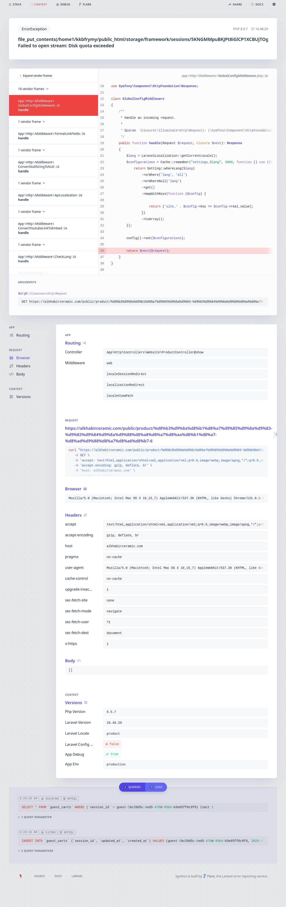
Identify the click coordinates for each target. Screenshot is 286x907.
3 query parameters (35, 851)
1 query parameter (35, 817)
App (12, 327)
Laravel (77, 876)
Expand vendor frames (36, 76)
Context (16, 389)
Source (39, 876)
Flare (209, 876)
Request (15, 350)
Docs (58, 876)
